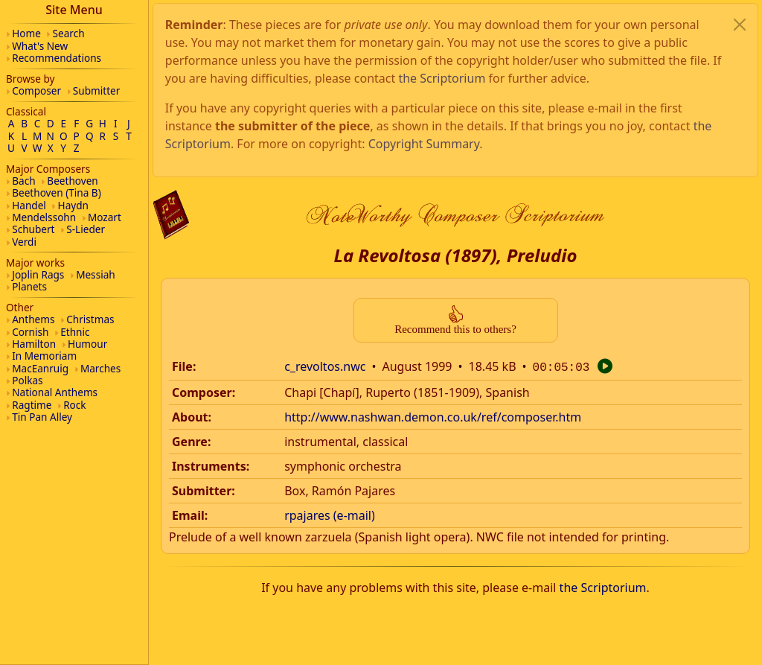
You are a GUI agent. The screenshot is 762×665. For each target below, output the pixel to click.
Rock (74, 405)
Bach (23, 181)
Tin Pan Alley (42, 417)
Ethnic (74, 332)
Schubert (33, 229)
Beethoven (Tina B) (56, 192)
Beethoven (72, 181)
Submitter (97, 90)
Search (69, 33)
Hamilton (34, 344)
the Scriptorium (603, 400)
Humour (87, 344)
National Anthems (54, 392)
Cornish (30, 332)
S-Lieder (85, 229)
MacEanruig (40, 368)
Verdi (24, 242)
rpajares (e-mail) (329, 327)
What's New (40, 46)
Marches (100, 368)
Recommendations (56, 58)
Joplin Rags (38, 274)
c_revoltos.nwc (324, 180)
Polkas (27, 380)
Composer (36, 90)
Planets (29, 286)
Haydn (73, 205)
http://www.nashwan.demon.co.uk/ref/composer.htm (432, 229)
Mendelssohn (44, 217)
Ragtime (31, 405)
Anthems (33, 319)
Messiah (95, 274)
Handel (29, 205)
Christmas (90, 319)
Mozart (104, 217)
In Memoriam (44, 356)
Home (26, 33)
